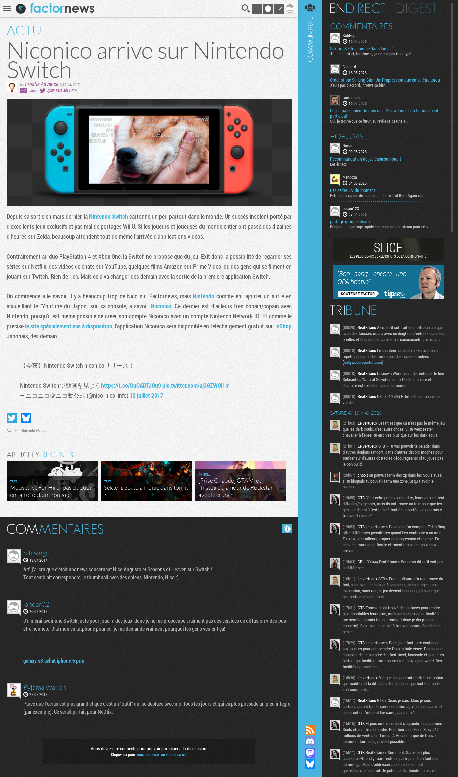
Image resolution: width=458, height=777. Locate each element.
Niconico (161, 306)
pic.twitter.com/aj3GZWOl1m (195, 385)
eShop (284, 326)
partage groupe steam (350, 221)
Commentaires (361, 26)
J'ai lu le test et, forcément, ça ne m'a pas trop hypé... (372, 53)
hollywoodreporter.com (363, 362)
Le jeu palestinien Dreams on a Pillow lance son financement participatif (384, 113)
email (32, 90)
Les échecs (338, 164)
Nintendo (203, 296)
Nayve (347, 145)
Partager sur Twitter (12, 418)
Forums (347, 136)
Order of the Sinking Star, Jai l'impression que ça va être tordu (385, 80)
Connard (349, 66)
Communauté (310, 356)
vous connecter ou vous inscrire (161, 754)
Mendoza (350, 177)
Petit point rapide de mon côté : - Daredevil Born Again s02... (378, 195)
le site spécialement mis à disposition (68, 326)
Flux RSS (310, 730)
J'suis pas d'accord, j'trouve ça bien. (358, 85)
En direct (357, 8)
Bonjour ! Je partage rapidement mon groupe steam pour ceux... (380, 226)
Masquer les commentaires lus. (287, 528)
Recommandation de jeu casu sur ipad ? (366, 159)
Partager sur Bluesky (26, 418)
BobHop (349, 35)
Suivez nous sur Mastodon (310, 753)
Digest (416, 8)
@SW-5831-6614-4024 (62, 90)
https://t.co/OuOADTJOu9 (131, 385)
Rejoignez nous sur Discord (310, 741)
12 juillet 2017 (146, 395)
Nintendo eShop (33, 430)
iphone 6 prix (70, 660)
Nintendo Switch (108, 216)
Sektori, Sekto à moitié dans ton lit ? (362, 48)
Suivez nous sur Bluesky (310, 764)
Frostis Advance (41, 83)
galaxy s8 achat (39, 660)
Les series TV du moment (352, 190)
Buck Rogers (352, 97)
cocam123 (351, 208)
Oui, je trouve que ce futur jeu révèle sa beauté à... (369, 121)
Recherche (246, 9)
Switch (12, 430)
